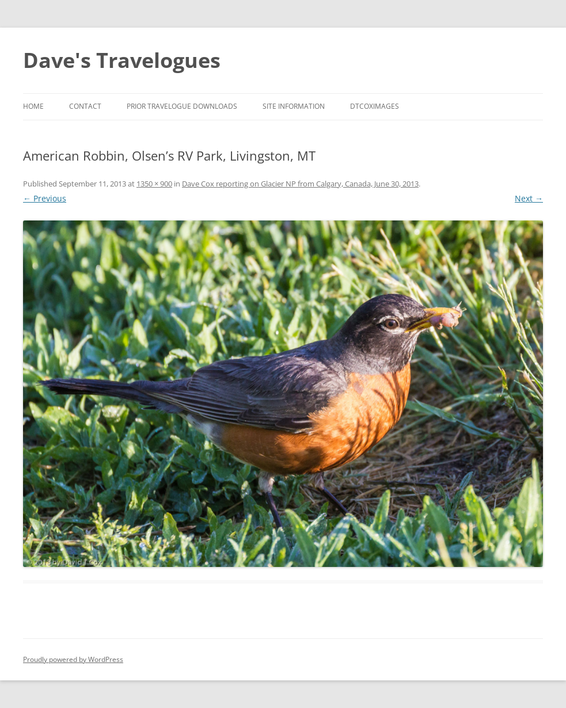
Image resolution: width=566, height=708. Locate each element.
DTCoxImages (374, 106)
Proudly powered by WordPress (73, 659)
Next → (529, 198)
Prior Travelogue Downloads (182, 106)
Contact (85, 106)
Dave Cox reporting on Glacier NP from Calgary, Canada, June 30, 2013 (300, 183)
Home (33, 106)
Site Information (294, 106)
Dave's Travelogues (122, 60)
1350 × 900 (154, 183)
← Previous (44, 198)
